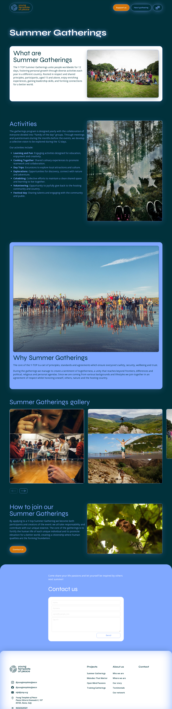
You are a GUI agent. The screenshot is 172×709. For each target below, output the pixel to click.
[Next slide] (23, 490)
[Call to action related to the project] (18, 549)
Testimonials (119, 688)
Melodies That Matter (97, 678)
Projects (92, 666)
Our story (117, 683)
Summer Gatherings (96, 673)
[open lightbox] (47, 446)
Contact (144, 666)
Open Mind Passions (96, 683)
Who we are (118, 673)
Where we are (119, 678)
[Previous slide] (14, 490)
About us (118, 666)
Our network (119, 693)
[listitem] (47, 446)
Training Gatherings (96, 688)
